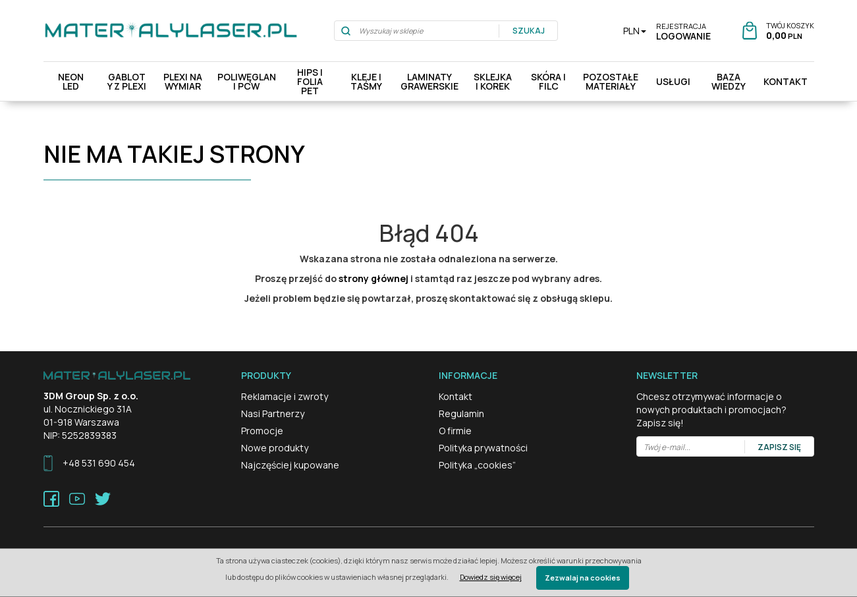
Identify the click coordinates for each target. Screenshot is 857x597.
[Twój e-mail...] (691, 447)
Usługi (673, 81)
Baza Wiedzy (728, 81)
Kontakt (785, 81)
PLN (634, 30)
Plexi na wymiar (182, 81)
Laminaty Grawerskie (429, 81)
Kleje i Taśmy (366, 81)
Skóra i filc (548, 81)
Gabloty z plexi (126, 81)
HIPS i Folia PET (310, 81)
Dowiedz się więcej (491, 577)
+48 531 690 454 (99, 463)
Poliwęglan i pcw (246, 81)
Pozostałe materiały (610, 81)
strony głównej (373, 278)
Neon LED (71, 81)
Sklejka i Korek (493, 81)
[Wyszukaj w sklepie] (417, 30)
